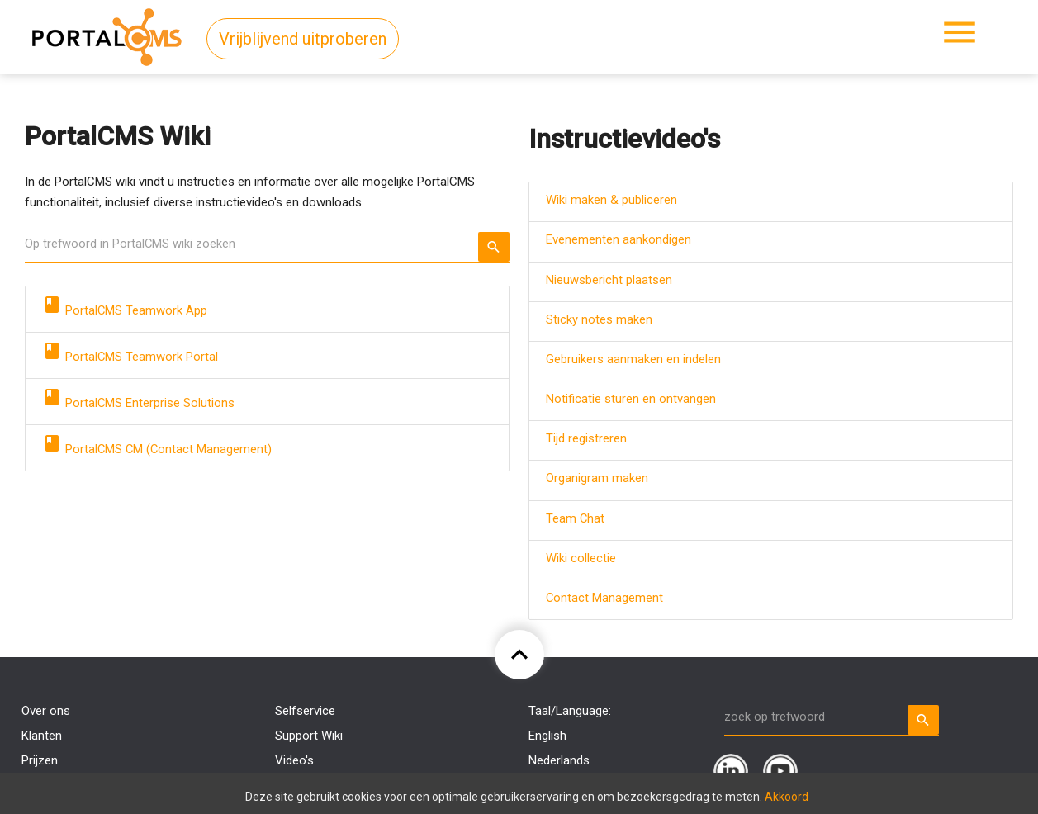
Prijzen (39, 760)
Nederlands (559, 760)
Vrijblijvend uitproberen (302, 39)
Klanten (41, 735)
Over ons (45, 710)
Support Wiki (309, 735)
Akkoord (786, 796)
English (547, 735)
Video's (294, 760)
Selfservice (305, 710)
